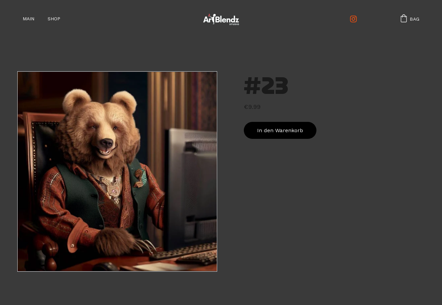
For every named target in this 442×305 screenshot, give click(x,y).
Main (28, 18)
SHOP (54, 18)
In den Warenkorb (280, 130)
